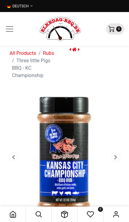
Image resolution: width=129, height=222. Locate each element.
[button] (38, 214)
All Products (23, 53)
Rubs (48, 53)
